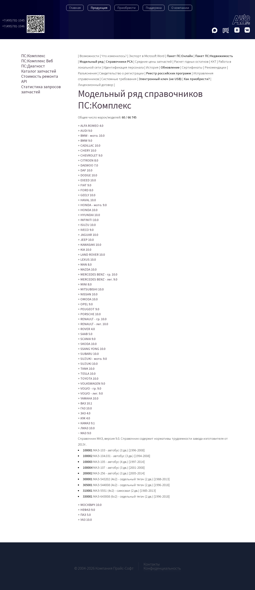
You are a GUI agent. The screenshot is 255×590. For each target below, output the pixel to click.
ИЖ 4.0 (84, 418)
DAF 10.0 (85, 170)
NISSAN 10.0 (87, 294)
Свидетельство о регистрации (121, 73)
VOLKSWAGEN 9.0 (91, 383)
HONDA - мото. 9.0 (92, 205)
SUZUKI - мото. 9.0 (92, 359)
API (24, 81)
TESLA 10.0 (86, 373)
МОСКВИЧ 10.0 (89, 505)
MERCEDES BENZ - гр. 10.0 (97, 274)
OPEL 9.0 (85, 304)
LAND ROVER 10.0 (91, 255)
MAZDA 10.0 (87, 269)
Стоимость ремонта (39, 76)
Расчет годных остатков (191, 61)
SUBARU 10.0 (88, 354)
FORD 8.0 (85, 190)
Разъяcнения (87, 73)
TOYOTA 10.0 (88, 378)
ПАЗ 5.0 (84, 515)
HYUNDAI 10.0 (89, 215)
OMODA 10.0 (88, 299)
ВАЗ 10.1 (85, 403)
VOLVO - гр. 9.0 (89, 388)
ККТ (213, 61)
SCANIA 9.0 (86, 339)
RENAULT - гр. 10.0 (92, 319)
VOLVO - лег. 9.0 (90, 393)
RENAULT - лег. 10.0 (93, 324)
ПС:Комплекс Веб (37, 60)
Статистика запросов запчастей (41, 89)
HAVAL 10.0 (87, 200)
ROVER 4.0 (86, 329)
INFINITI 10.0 (88, 220)
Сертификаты (192, 67)
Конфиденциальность (162, 568)
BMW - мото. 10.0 (91, 136)
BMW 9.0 (85, 140)
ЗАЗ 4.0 (84, 413)
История (152, 67)
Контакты (152, 564)
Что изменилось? (114, 56)
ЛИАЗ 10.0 (86, 428)
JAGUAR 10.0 (88, 235)
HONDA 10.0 (87, 210)
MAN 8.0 (85, 264)
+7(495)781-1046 (13, 26)
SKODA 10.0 (87, 344)
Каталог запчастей (38, 71)
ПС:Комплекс (33, 55)
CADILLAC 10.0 (89, 145)
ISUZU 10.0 (87, 225)
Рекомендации (215, 67)
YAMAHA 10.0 (88, 398)
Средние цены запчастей (153, 61)
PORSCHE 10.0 (89, 314)
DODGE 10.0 (87, 175)
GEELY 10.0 (86, 195)
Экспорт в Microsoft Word (147, 56)
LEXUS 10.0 (87, 259)
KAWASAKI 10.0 (89, 245)
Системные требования (119, 79)
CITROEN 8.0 (88, 160)
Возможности (89, 56)
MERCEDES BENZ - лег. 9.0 (97, 279)
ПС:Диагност (33, 66)
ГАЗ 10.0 (85, 408)
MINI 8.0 (85, 284)
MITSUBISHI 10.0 (91, 289)
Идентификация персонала (123, 67)
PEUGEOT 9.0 (88, 309)
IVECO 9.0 (86, 230)
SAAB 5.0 (85, 334)
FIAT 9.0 (84, 185)
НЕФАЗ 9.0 (86, 510)
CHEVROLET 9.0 (90, 155)
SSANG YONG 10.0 (91, 349)
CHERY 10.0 (87, 150)
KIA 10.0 (84, 250)
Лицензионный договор (95, 85)
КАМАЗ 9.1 (86, 423)
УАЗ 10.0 (85, 520)
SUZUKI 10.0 (88, 364)
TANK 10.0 (86, 369)
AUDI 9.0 (85, 131)
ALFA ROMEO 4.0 (90, 126)
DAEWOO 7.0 (88, 165)
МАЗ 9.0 (85, 433)
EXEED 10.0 (87, 180)
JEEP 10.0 (86, 240)
